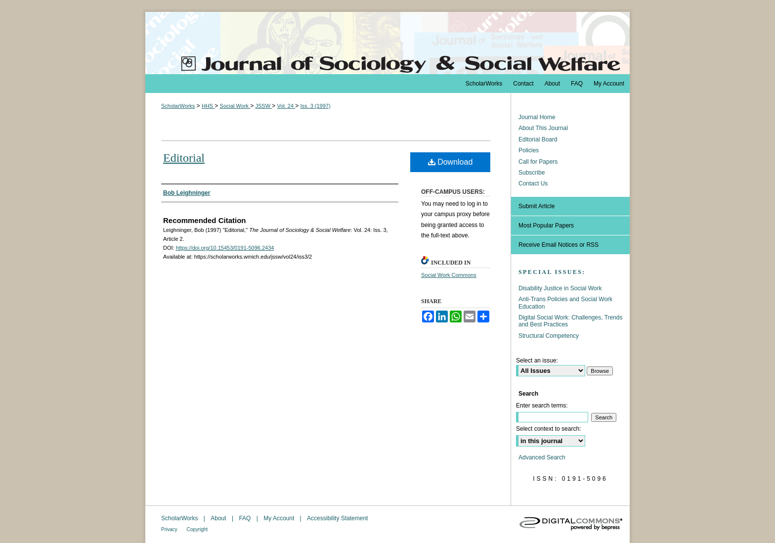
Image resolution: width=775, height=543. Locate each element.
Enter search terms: (542, 405)
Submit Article (536, 206)
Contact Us (533, 183)
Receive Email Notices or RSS (558, 244)
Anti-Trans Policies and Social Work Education (565, 303)
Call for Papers (538, 161)
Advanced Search (541, 457)
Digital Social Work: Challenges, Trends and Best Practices (570, 321)
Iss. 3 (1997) (315, 106)
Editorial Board (538, 139)
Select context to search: (548, 428)
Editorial (184, 157)
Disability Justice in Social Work (560, 288)
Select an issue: (537, 360)
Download (450, 162)
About (219, 518)
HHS (208, 106)
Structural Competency (548, 335)
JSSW (263, 106)
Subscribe (531, 172)
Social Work (235, 106)
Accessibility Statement (337, 518)
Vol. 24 (286, 106)
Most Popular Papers (546, 225)
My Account (279, 518)
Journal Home (537, 117)
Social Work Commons (448, 275)
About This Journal (543, 128)
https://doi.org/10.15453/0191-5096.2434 (225, 248)
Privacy (170, 529)
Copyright (197, 529)
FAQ (245, 518)
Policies (528, 150)
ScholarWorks (178, 106)
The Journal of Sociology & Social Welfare (387, 43)
